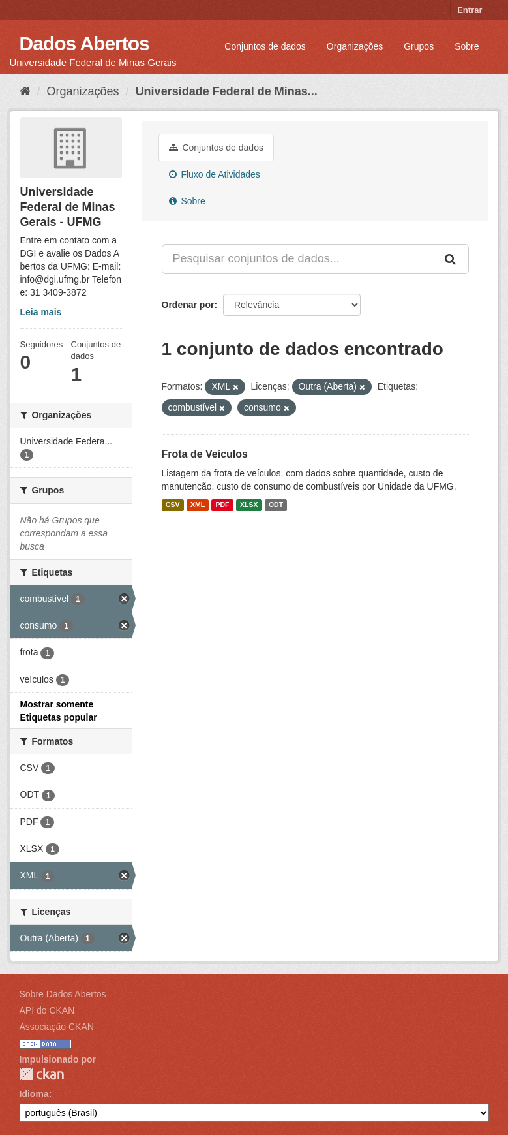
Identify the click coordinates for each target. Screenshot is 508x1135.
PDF (223, 505)
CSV (173, 505)
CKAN (42, 1074)
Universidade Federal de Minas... (227, 91)
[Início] (25, 91)
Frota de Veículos (205, 453)
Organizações (355, 46)
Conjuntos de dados (265, 46)
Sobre (467, 46)
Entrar (469, 10)
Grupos (419, 46)
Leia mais (41, 312)
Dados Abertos (84, 43)
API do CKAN (47, 1010)
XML (197, 505)
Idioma (34, 1094)
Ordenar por (188, 305)
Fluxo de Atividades (214, 174)
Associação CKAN (57, 1026)
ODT (276, 505)
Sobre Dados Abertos (63, 994)
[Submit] (451, 259)
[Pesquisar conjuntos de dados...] (298, 259)
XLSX (249, 505)
